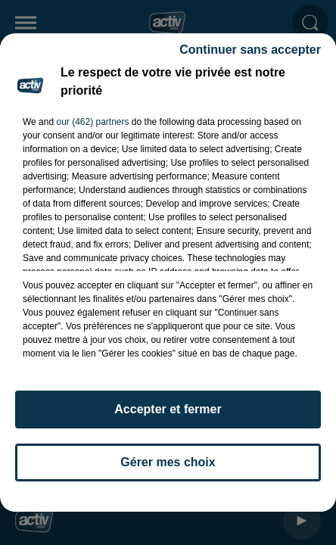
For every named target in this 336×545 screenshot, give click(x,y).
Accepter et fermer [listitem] (167, 416)
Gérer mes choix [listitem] (167, 468)
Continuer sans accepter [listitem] (250, 56)
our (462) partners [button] (92, 128)
